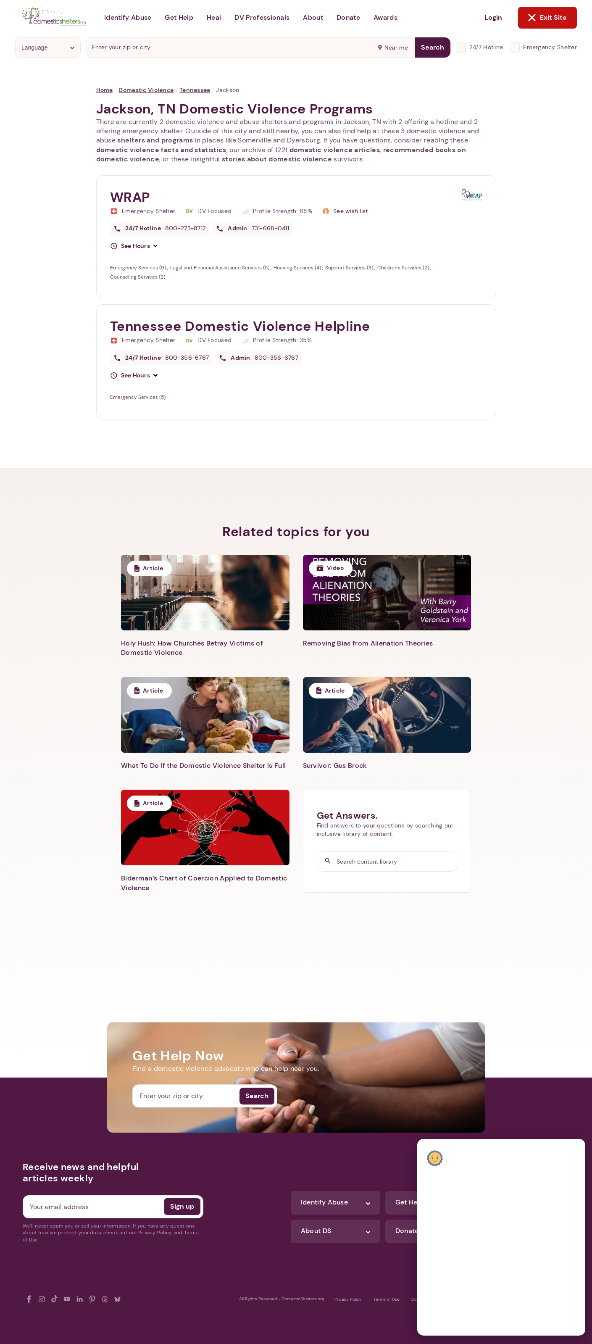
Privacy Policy (348, 1299)
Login (493, 17)
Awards (385, 17)
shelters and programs (155, 140)
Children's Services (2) (403, 267)
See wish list (350, 211)
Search (432, 47)
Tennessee (194, 90)
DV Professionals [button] (261, 17)
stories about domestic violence (277, 159)
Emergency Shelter (550, 47)
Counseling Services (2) (137, 277)
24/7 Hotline (486, 47)
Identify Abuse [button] (127, 17)
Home (104, 90)
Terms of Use (387, 1299)
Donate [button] (348, 17)
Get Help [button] (179, 17)
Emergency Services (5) (138, 397)
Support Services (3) (349, 267)
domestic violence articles (334, 149)
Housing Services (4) (298, 267)
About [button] (313, 17)
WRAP (130, 197)
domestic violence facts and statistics (161, 149)
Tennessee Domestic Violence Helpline (240, 326)
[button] (134, 246)
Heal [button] (214, 17)
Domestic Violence (146, 90)
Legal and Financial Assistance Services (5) (220, 267)
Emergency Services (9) (138, 267)
